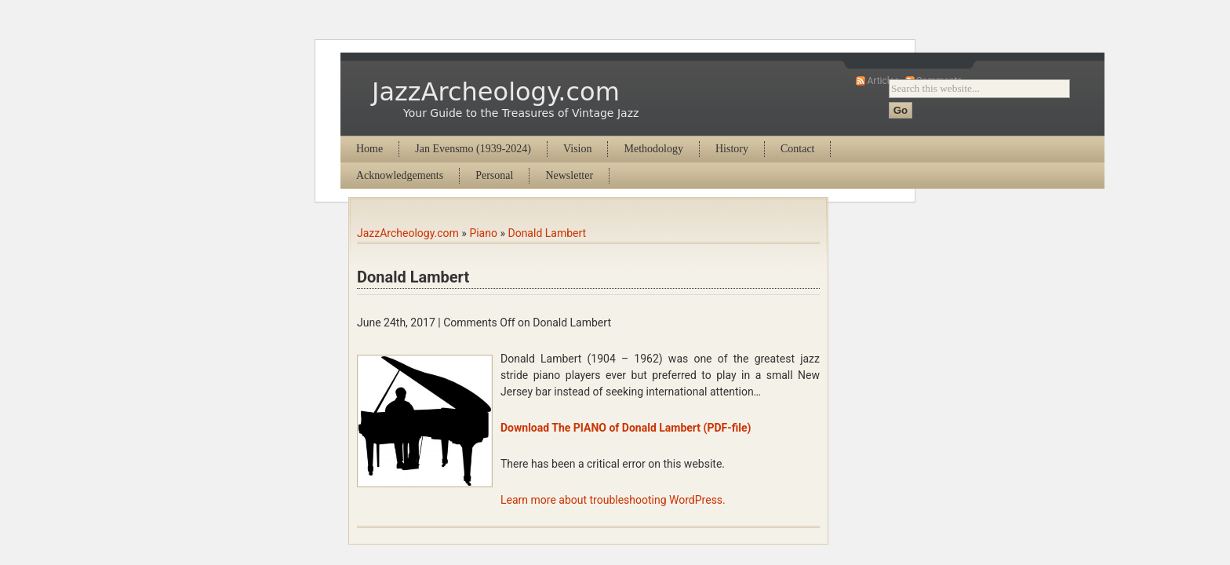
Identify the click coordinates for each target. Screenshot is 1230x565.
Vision (577, 149)
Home (369, 149)
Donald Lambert (547, 233)
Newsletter (569, 175)
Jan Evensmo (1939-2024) (473, 149)
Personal (494, 175)
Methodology (653, 149)
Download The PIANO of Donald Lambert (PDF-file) (625, 427)
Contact (798, 149)
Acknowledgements (399, 175)
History (731, 149)
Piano (483, 233)
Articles (883, 80)
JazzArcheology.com (496, 92)
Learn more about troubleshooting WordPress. (613, 500)
